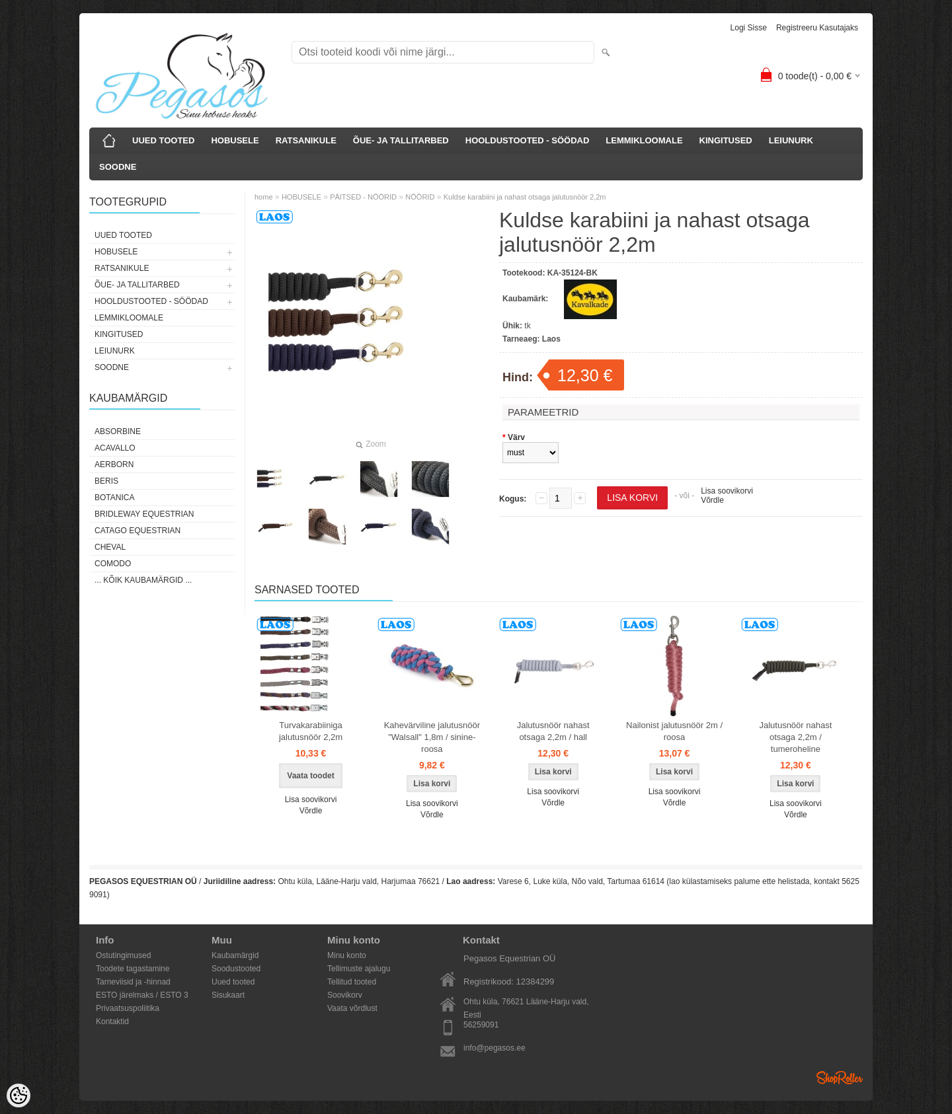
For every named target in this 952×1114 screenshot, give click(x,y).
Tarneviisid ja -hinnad (133, 981)
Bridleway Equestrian (144, 514)
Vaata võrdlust (352, 1008)
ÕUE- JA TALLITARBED (401, 140)
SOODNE (117, 167)
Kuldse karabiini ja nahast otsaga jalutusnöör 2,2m (525, 197)
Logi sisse (749, 27)
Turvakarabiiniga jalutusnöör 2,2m (310, 731)
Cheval (110, 547)
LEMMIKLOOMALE (644, 140)
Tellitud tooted (351, 981)
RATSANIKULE (306, 140)
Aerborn (114, 464)
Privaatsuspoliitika (127, 1008)
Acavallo (115, 448)
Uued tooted (233, 981)
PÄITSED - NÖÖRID (363, 197)
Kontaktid (112, 1021)
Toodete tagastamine (132, 968)
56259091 (480, 1024)
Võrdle (712, 500)
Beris (106, 481)
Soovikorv (344, 995)
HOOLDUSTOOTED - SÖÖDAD (527, 140)
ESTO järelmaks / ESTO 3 (142, 995)
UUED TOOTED (163, 140)
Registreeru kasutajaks (817, 27)
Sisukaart (228, 995)
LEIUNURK (791, 140)
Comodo (113, 563)
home (264, 197)
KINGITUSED (725, 140)
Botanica (114, 497)
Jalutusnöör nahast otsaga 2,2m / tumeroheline (795, 737)
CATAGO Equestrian (137, 530)
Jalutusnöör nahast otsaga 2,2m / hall (553, 731)
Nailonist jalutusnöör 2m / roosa (674, 731)
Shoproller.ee (839, 1077)
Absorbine (118, 431)
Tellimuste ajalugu (358, 968)
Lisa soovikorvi (727, 491)
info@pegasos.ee (494, 1048)
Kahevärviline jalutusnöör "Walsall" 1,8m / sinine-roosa (432, 737)
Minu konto (346, 955)
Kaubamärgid (235, 955)
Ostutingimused (123, 955)
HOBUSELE (234, 140)
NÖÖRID (419, 197)
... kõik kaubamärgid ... (143, 580)
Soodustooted (236, 968)
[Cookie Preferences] (18, 1095)
